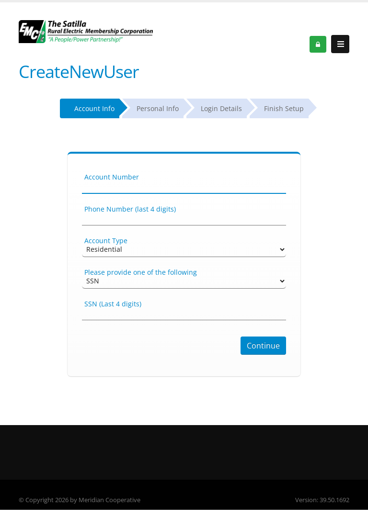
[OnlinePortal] (86, 30)
